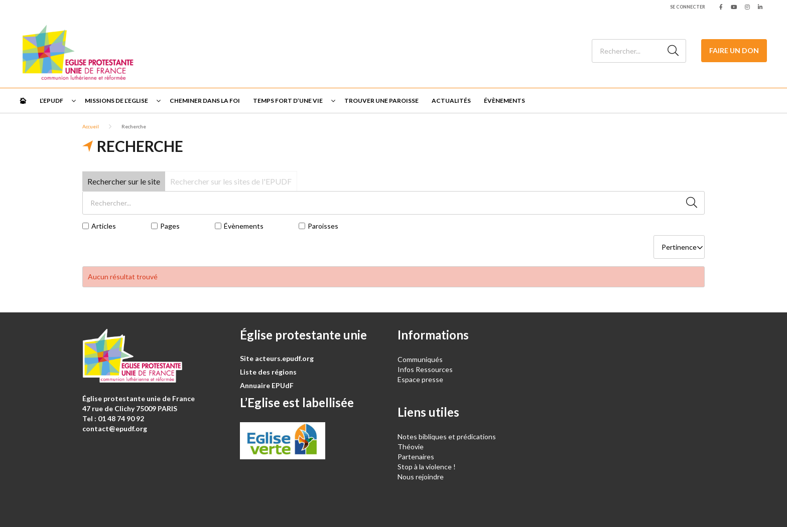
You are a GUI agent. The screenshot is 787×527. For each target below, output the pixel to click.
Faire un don (734, 50)
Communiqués (420, 359)
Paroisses (323, 226)
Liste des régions (268, 372)
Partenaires (416, 456)
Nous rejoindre (421, 476)
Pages (170, 226)
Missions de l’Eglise (116, 100)
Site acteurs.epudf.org (277, 358)
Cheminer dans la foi (205, 100)
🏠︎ (23, 100)
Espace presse (420, 379)
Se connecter (687, 7)
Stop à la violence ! (427, 466)
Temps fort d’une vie (288, 100)
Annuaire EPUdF (267, 385)
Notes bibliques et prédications (447, 436)
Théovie (411, 446)
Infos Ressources (426, 369)
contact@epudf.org (114, 428)
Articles (103, 226)
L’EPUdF (51, 100)
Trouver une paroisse (381, 100)
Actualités (451, 100)
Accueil (90, 126)
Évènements (504, 100)
